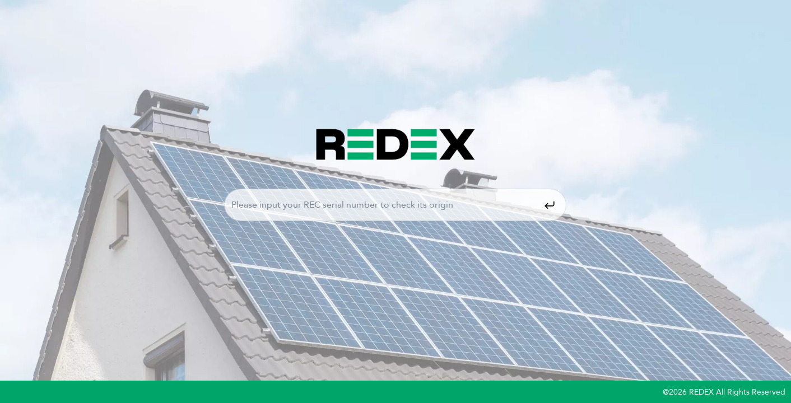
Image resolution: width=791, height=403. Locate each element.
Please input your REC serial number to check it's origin (395, 205)
